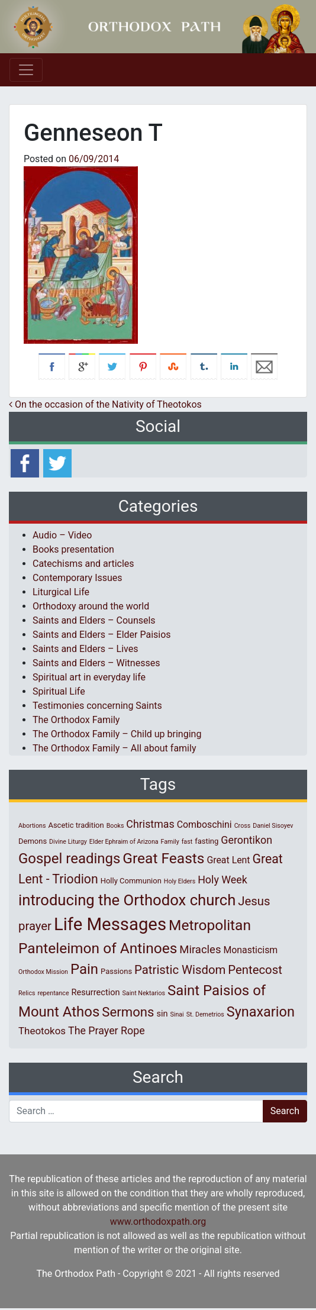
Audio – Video (62, 535)
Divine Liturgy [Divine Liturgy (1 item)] (68, 842)
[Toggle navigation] (26, 70)
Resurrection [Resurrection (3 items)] (96, 992)
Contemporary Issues (77, 577)
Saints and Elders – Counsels (94, 620)
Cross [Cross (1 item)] (242, 826)
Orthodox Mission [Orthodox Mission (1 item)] (43, 972)
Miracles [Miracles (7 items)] (200, 949)
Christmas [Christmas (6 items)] (150, 824)
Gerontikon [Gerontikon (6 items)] (246, 840)
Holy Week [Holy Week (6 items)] (222, 879)
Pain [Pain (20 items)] (84, 969)
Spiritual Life (59, 691)
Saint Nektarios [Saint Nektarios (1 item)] (143, 993)
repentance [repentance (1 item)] (53, 993)
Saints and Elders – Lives (85, 648)
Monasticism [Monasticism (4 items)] (250, 950)
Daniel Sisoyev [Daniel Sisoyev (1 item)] (273, 826)
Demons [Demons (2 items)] (32, 841)
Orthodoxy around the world (91, 606)
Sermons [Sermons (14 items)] (128, 1011)
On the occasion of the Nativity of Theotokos (105, 404)
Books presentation (73, 549)
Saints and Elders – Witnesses (96, 663)
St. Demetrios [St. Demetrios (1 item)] (205, 1014)
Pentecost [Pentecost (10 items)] (255, 970)
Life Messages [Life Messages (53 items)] (110, 924)
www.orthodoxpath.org (158, 1221)
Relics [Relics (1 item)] (26, 993)
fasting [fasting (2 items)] (206, 841)
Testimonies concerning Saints (97, 705)
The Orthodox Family (76, 719)
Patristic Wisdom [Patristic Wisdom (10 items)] (179, 970)
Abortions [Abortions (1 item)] (32, 826)
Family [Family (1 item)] (170, 842)
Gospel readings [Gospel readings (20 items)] (69, 858)
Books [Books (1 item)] (115, 826)
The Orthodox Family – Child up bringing (117, 734)
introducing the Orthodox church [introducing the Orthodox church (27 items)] (127, 900)
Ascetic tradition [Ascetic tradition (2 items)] (76, 825)
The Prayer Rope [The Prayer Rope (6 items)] (106, 1030)
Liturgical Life (61, 592)
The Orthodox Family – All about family (114, 748)
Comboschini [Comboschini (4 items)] (204, 824)
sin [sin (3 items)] (161, 1013)
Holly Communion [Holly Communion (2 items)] (131, 880)
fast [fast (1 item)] (187, 842)
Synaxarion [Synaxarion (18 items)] (261, 1012)
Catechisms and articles (83, 563)
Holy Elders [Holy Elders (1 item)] (179, 881)
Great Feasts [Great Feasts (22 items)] (163, 858)
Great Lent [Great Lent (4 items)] (228, 860)
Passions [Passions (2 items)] (116, 971)
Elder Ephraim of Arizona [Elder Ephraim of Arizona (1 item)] (124, 842)
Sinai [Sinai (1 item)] (176, 1014)
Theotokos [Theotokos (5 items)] (42, 1031)
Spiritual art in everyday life (89, 677)
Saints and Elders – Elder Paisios (102, 634)
